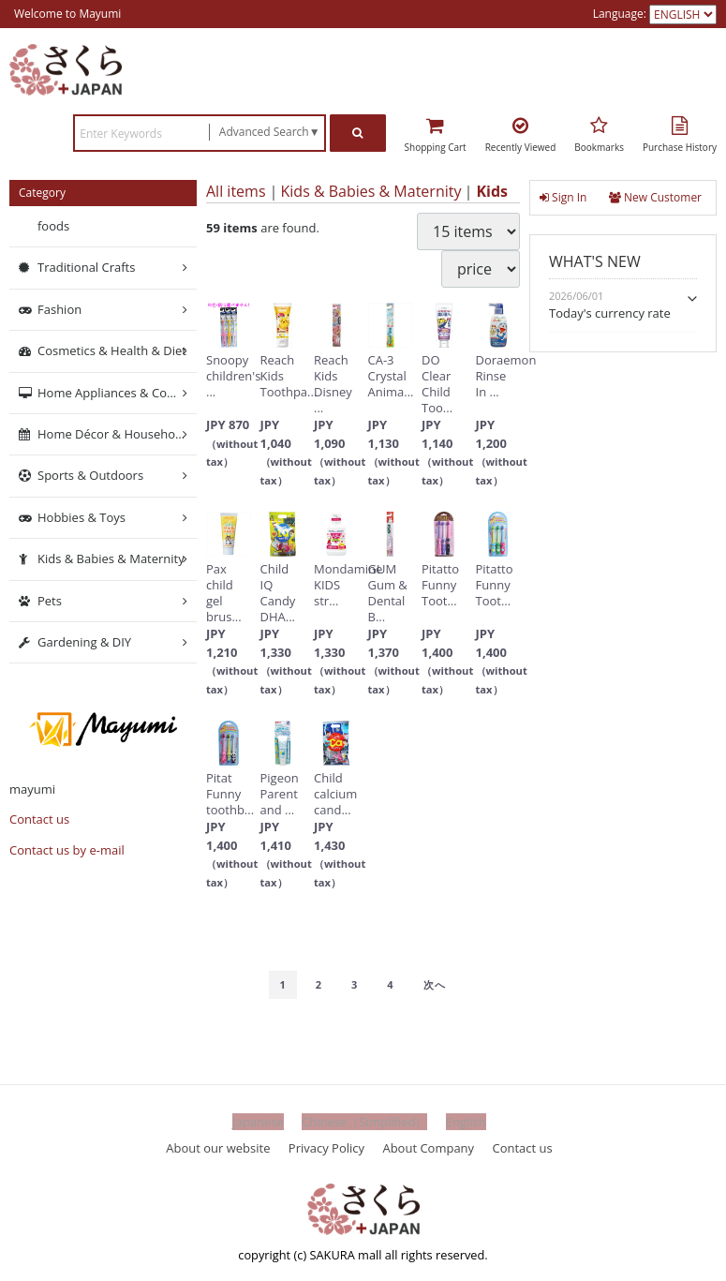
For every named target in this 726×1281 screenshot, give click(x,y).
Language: (621, 14)
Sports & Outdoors (90, 476)
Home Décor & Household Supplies (117, 433)
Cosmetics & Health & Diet (111, 351)
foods (53, 225)
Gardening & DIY (84, 641)
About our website (218, 1147)
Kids (492, 191)
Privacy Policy (326, 1147)
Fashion (59, 309)
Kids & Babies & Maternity (371, 191)
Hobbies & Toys (81, 517)
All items (236, 191)
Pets (49, 600)
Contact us (39, 820)
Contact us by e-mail (67, 850)
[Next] (434, 985)
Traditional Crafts (86, 268)
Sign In (563, 197)
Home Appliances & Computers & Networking (117, 392)
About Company (428, 1147)
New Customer (655, 197)
